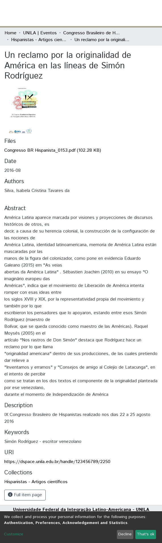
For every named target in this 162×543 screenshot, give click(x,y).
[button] (124, 13)
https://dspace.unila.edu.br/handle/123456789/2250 (57, 462)
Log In (136, 13)
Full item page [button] (25, 495)
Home (10, 33)
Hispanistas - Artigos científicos (39, 40)
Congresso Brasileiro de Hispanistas (91, 33)
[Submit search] (116, 13)
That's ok (145, 534)
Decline (125, 534)
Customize (13, 534)
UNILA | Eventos (40, 33)
